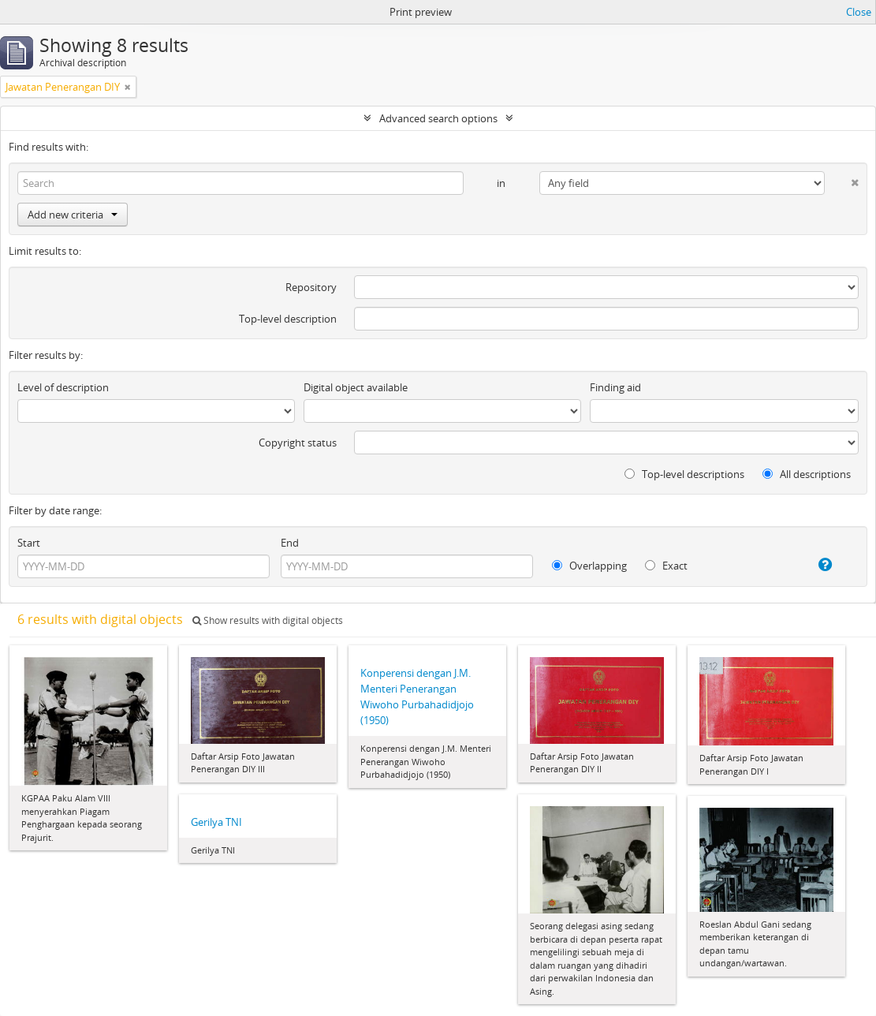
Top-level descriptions (684, 474)
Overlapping (589, 565)
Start (28, 543)
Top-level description (288, 319)
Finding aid (615, 387)
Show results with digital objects (267, 620)
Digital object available (356, 387)
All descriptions (806, 474)
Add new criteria (72, 214)
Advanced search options (438, 118)
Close (858, 12)
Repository (311, 287)
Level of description (63, 387)
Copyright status (298, 442)
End (290, 543)
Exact (666, 565)
